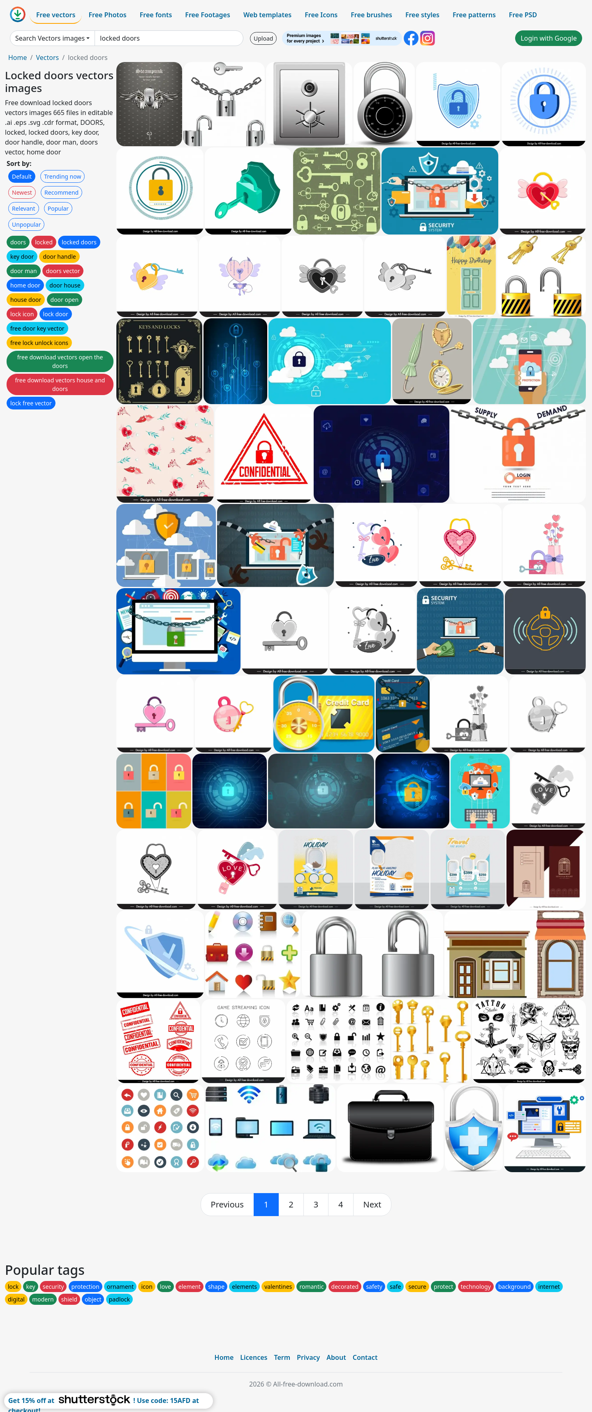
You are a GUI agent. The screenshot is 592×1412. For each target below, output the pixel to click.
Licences (253, 1357)
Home (17, 57)
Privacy (308, 1357)
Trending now (62, 176)
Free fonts (156, 14)
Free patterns (474, 14)
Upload (263, 38)
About (336, 1357)
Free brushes (371, 14)
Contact (365, 1357)
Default (22, 176)
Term (282, 1357)
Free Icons (321, 14)
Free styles (422, 14)
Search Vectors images (50, 38)
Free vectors (55, 14)
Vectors (47, 57)
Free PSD (523, 14)
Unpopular (26, 224)
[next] (372, 1204)
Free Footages (207, 14)
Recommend (61, 192)
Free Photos (107, 14)
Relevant (23, 208)
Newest (22, 192)
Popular (58, 208)
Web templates (267, 14)
